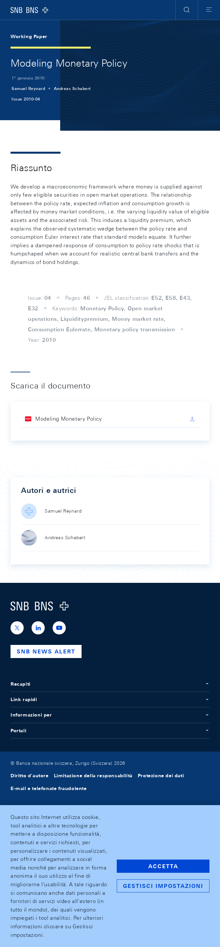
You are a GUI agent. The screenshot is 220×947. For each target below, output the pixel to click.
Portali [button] (110, 730)
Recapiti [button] (110, 684)
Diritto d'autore (30, 776)
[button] (187, 10)
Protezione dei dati (161, 776)
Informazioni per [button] (110, 714)
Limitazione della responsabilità (93, 776)
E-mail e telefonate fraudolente (49, 788)
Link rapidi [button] (110, 699)
